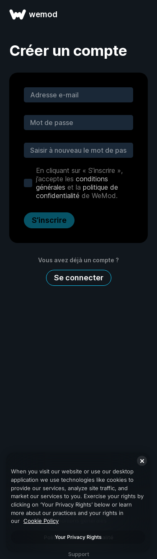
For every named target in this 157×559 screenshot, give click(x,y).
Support (78, 554)
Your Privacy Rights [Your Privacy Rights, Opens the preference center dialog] (78, 537)
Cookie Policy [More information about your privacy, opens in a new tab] (41, 520)
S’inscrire (49, 220)
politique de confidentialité (77, 191)
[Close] (142, 461)
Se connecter (78, 277)
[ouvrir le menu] (141, 14)
